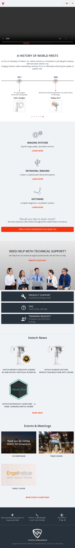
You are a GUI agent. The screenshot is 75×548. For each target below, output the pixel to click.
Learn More (37, 151)
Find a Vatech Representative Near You (37, 229)
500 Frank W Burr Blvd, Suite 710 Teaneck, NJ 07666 (12, 519)
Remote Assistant (37, 260)
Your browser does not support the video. (37, 26)
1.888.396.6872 (40, 518)
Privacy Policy (59, 543)
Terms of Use (51, 543)
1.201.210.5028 (39, 520)
